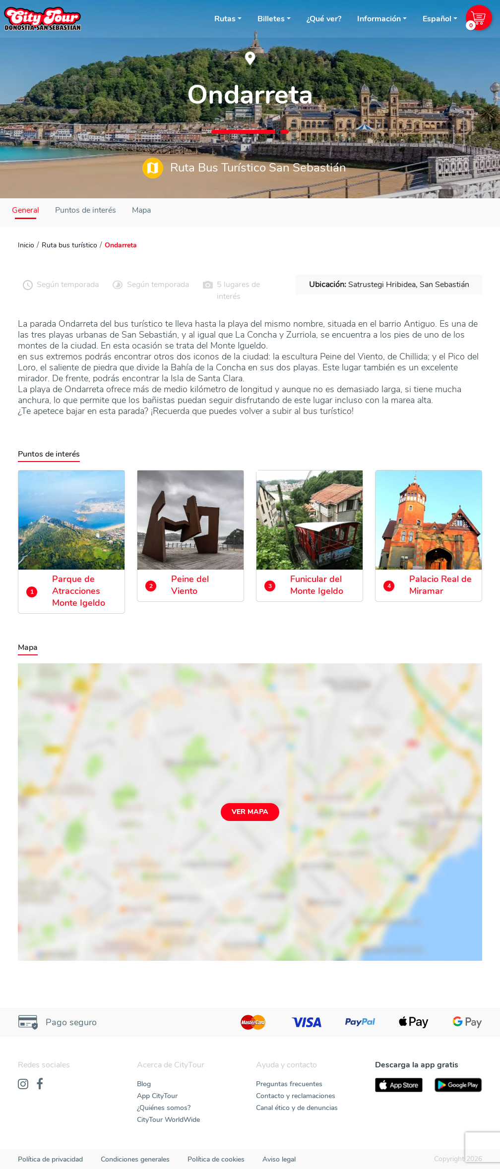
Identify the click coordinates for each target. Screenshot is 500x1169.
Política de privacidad (50, 1159)
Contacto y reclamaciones (295, 1096)
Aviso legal (279, 1159)
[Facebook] (39, 1085)
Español (437, 18)
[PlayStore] (458, 1085)
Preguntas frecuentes (289, 1084)
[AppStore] (399, 1085)
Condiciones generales (135, 1159)
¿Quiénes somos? (163, 1107)
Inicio (26, 245)
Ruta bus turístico (69, 245)
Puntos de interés (85, 210)
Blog (144, 1084)
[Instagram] (23, 1085)
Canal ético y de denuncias (297, 1107)
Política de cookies (216, 1159)
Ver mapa (250, 812)
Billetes (271, 18)
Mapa (141, 210)
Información (379, 18)
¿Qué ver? (324, 18)
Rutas (225, 18)
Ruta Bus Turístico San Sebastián (244, 168)
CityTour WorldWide (168, 1119)
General (25, 210)
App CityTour (157, 1096)
